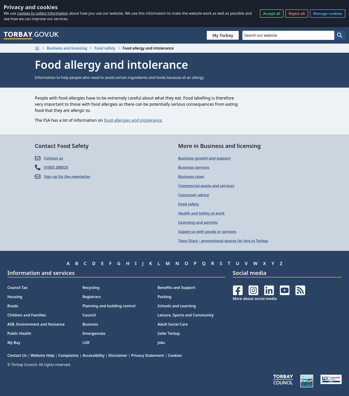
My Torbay (222, 35)
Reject (297, 13)
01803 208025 (56, 167)
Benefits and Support (177, 287)
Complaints (68, 355)
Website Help (42, 355)
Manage (327, 13)
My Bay (13, 342)
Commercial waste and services (206, 185)
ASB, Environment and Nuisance (36, 324)
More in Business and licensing (219, 146)
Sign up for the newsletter (67, 176)
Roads (12, 305)
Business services (193, 167)
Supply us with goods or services (207, 231)
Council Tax (17, 287)
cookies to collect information (42, 13)
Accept (271, 13)
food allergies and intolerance (133, 120)
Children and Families (26, 315)
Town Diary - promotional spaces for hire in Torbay (223, 240)
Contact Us (17, 355)
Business (90, 324)
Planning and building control (109, 305)
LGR (85, 342)
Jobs (161, 342)
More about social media (255, 298)
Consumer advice (193, 194)
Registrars (91, 296)
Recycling (90, 287)
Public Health (19, 333)
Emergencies (93, 333)
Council (89, 315)
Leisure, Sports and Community (186, 315)
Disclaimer (117, 355)
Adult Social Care (173, 324)
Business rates (191, 176)
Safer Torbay (169, 333)
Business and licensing (67, 48)
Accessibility (93, 355)
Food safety (104, 48)
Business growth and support (204, 158)
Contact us (53, 158)
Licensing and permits (198, 222)
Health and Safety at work (201, 213)
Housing (14, 296)
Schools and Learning (177, 305)
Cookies (175, 355)
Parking (164, 296)
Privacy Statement (147, 355)
